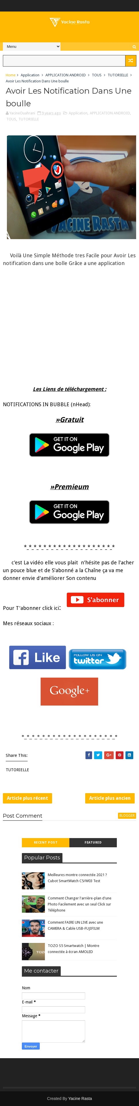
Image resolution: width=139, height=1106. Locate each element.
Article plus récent (27, 798)
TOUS (97, 75)
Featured (93, 842)
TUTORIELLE (118, 75)
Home (11, 75)
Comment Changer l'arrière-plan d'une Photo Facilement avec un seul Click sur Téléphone (79, 904)
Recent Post (46, 842)
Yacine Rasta (80, 1098)
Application (30, 75)
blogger (127, 816)
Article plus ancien (110, 798)
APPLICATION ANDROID (65, 75)
